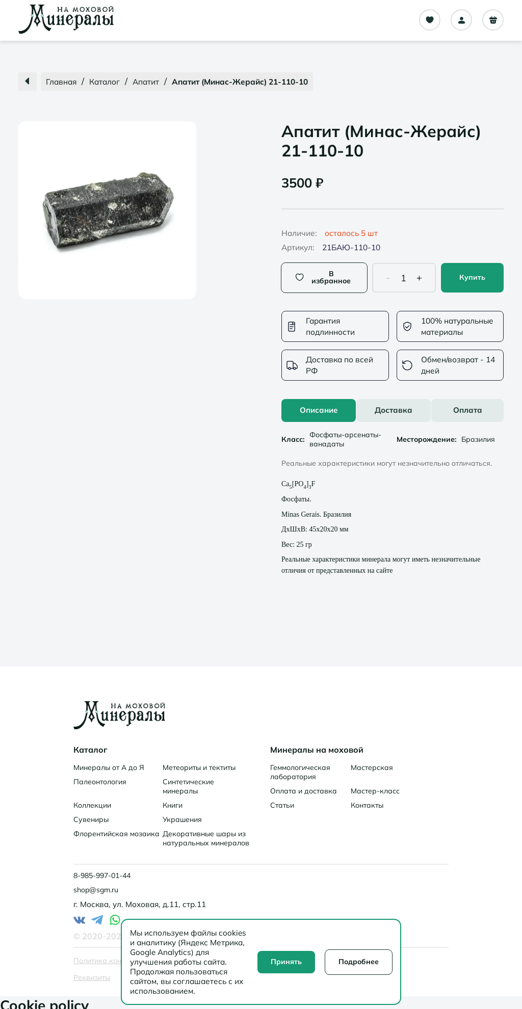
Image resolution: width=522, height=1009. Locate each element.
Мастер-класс (375, 785)
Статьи (282, 800)
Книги (172, 800)
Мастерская (372, 762)
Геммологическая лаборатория (300, 767)
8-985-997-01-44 (101, 870)
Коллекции (92, 800)
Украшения (182, 814)
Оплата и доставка (303, 785)
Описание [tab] (318, 405)
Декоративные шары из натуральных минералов (206, 833)
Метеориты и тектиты (199, 762)
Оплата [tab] (467, 405)
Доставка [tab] (393, 405)
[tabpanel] (392, 495)
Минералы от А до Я (108, 762)
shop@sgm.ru (95, 884)
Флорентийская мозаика (116, 828)
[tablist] (392, 405)
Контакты (367, 800)
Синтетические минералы (188, 781)
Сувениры (91, 814)
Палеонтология (99, 776)
